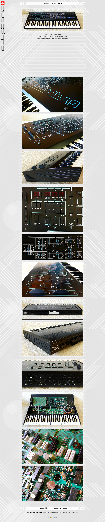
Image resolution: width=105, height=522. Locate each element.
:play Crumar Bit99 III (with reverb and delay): (52, 38)
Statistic (52, 515)
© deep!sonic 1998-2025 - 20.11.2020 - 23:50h (66, 512)
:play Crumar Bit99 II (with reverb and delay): (53, 36)
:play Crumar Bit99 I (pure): (53, 34)
